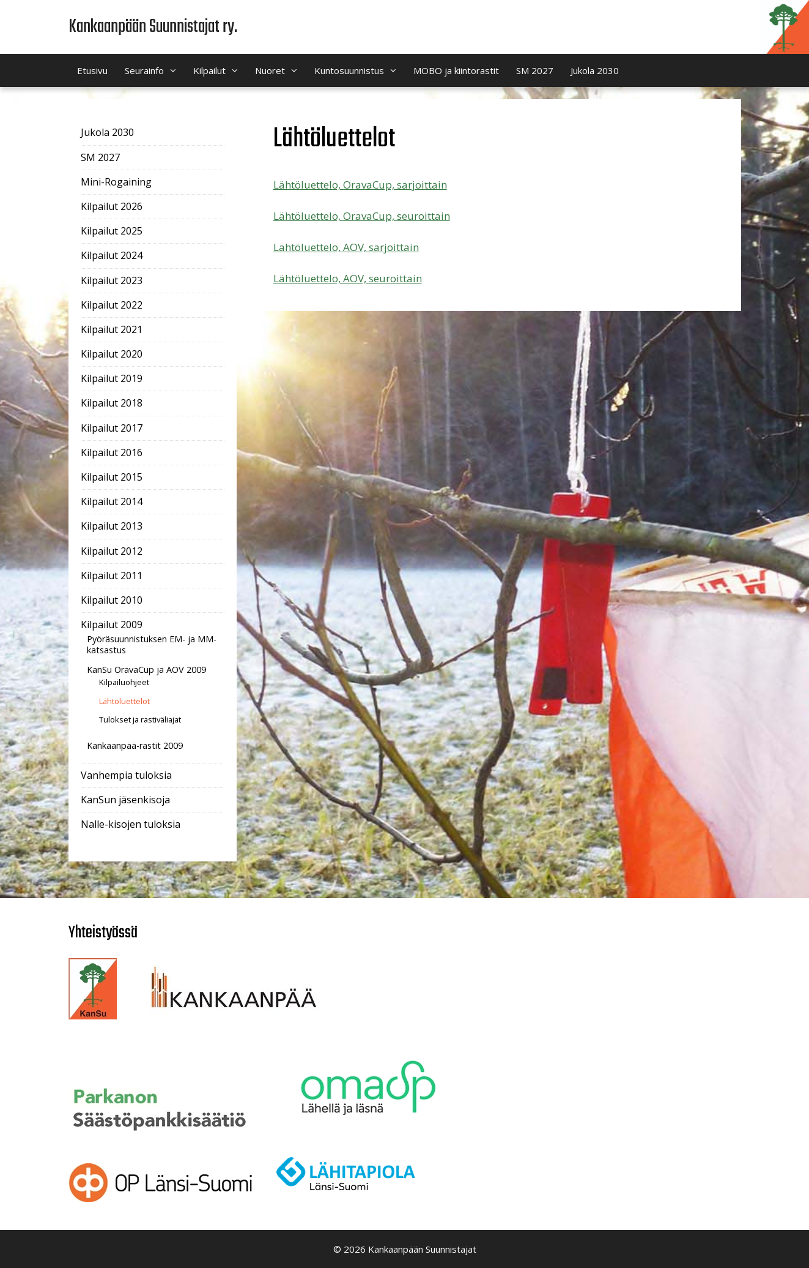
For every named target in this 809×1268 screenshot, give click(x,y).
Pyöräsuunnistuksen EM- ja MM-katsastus (151, 644)
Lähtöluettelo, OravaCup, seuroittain (361, 216)
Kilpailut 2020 (111, 354)
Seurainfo (155, 70)
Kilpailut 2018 (111, 403)
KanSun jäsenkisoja (125, 799)
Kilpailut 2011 (111, 575)
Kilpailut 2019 (111, 378)
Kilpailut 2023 (111, 280)
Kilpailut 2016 (111, 452)
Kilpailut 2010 (111, 600)
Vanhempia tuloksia (126, 775)
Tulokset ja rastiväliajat (140, 719)
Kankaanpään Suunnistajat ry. (152, 27)
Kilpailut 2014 (111, 501)
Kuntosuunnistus (359, 70)
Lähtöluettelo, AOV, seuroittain (347, 278)
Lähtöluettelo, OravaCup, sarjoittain (360, 185)
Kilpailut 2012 (111, 551)
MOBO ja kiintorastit (456, 70)
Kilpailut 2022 (111, 305)
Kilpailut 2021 (111, 329)
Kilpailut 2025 (111, 231)
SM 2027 (534, 70)
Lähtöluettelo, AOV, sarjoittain (346, 247)
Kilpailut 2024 (111, 255)
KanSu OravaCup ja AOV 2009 (146, 669)
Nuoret (280, 70)
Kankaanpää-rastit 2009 (135, 745)
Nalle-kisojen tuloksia (130, 824)
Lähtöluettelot (124, 701)
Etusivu (92, 70)
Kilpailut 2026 (111, 206)
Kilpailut (219, 70)
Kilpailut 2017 (111, 428)
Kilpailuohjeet (124, 682)
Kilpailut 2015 (111, 477)
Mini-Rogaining (116, 182)
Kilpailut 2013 (111, 526)
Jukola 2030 (595, 70)
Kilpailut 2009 (111, 624)
